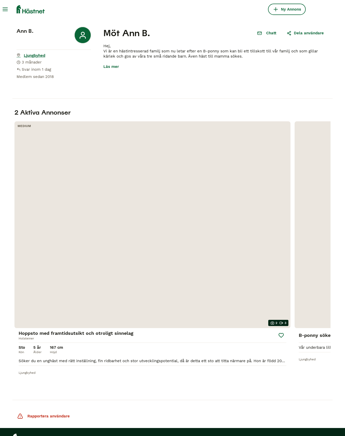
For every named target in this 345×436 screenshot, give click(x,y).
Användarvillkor (81, 342)
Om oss (73, 314)
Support (73, 332)
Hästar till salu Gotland (35, 329)
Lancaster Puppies (217, 400)
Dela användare (305, 33)
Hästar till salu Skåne (34, 362)
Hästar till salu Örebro (34, 339)
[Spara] (82, 185)
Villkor (35, 419)
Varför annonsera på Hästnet (85, 354)
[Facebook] (189, 308)
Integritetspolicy (81, 323)
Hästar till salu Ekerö (33, 372)
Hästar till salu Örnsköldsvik (27, 384)
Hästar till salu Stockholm (27, 351)
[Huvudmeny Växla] (5, 9)
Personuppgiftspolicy (69, 419)
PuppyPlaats (112, 400)
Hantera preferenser (153, 419)
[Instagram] (203, 308)
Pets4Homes (63, 400)
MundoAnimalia (144, 400)
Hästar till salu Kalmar (34, 320)
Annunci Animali (179, 400)
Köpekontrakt (136, 305)
